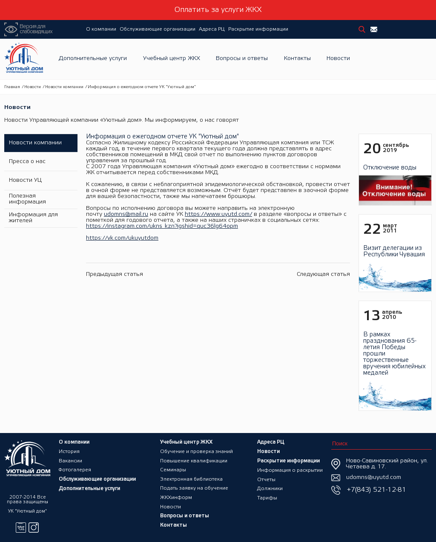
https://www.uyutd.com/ (218, 214)
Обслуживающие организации (157, 29)
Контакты (297, 59)
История (69, 450)
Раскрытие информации (258, 29)
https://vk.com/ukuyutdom (122, 238)
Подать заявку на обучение (194, 488)
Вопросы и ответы (242, 59)
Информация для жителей (33, 218)
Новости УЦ (25, 180)
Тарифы (268, 497)
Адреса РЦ (212, 29)
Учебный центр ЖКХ (171, 59)
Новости (338, 59)
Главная (12, 87)
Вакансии (70, 460)
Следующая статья (323, 274)
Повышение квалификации (194, 460)
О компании (101, 29)
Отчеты (266, 478)
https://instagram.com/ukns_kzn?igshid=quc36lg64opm (162, 226)
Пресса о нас (27, 161)
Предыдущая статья (114, 274)
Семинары (173, 469)
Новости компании (64, 87)
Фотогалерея (75, 469)
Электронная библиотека (192, 478)
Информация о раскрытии (290, 469)
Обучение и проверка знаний (197, 450)
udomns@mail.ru (126, 214)
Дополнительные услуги (93, 59)
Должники (270, 488)
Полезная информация (27, 199)
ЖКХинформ (176, 497)
